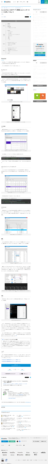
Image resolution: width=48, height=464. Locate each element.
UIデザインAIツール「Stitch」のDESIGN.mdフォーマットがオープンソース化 (24, 422)
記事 (17, 1)
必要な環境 (9, 26)
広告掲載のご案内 (43, 441)
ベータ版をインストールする (12, 27)
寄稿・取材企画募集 (36, 441)
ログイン (39, 55)
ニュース (14, 1)
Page (4, 25)
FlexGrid (9, 30)
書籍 (27, 1)
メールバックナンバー (40, 50)
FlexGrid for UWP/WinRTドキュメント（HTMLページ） (11, 359)
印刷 (8, 38)
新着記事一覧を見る (40, 85)
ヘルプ (9, 39)
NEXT (23, 369)
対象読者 (9, 23)
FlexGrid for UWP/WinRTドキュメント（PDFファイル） (11, 361)
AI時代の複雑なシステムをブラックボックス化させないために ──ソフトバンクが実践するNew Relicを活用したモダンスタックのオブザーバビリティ (40, 74)
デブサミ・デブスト (22, 1)
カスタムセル (10, 35)
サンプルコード (10, 31)
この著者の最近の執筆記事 (11, 398)
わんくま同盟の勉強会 (20, 394)
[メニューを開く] (2, 2)
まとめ (8, 53)
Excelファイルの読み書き (11, 43)
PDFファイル (10, 45)
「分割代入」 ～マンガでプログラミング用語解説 (39, 69)
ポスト (26, 16)
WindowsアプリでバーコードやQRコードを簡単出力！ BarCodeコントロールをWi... (15, 383)
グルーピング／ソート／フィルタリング (14, 34)
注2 (16, 335)
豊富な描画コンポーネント (12, 49)
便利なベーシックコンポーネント (13, 50)
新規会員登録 (40, 52)
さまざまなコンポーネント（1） (12, 42)
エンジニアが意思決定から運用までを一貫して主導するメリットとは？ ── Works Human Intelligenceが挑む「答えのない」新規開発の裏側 (41, 17)
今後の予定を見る (40, 101)
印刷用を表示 (3, 377)
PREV (9, 369)
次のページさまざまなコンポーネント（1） (16, 365)
